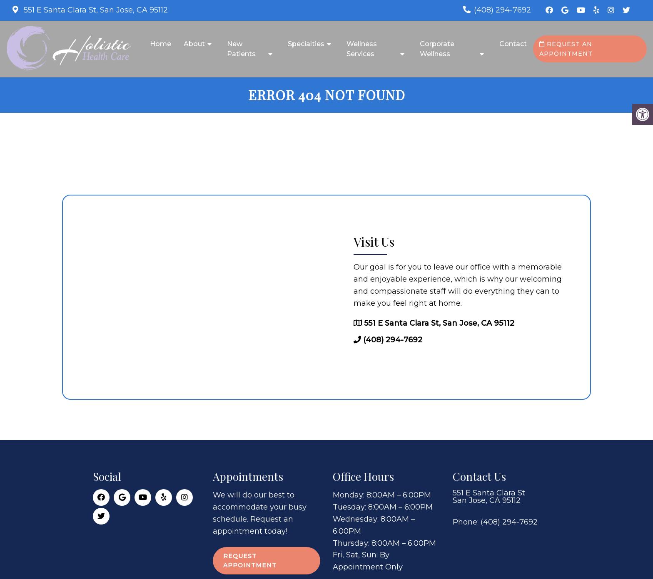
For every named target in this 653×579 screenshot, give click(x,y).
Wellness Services (361, 49)
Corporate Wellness (437, 49)
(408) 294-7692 (502, 10)
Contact (513, 44)
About (194, 44)
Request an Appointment (566, 48)
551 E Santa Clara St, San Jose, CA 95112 (95, 10)
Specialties (306, 44)
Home (160, 44)
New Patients (241, 49)
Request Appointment (250, 560)
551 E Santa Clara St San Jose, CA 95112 (489, 496)
